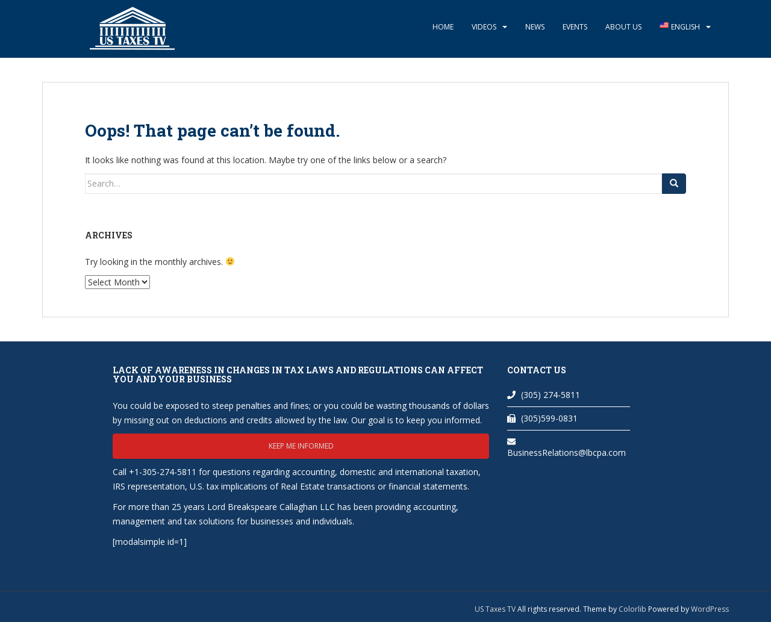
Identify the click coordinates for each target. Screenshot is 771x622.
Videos (484, 27)
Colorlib (632, 609)
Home (443, 27)
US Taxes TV (496, 609)
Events (575, 27)
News (535, 27)
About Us (623, 27)
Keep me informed (301, 446)
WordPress (710, 609)
